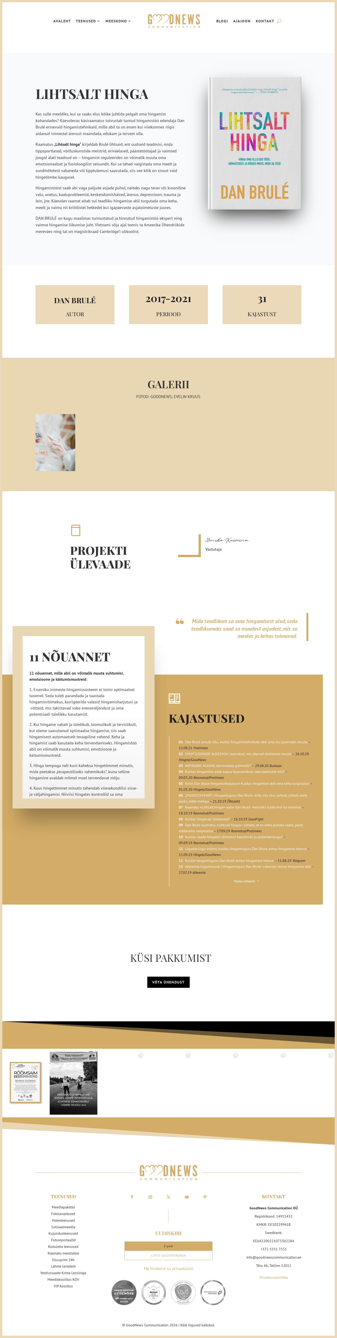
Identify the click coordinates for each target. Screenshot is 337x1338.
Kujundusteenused (63, 1233)
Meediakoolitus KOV (63, 1279)
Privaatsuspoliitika (273, 1277)
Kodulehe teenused (63, 1246)
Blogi (222, 21)
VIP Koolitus (63, 1286)
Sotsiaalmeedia (63, 1227)
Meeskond (116, 21)
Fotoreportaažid (63, 1240)
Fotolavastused (63, 1213)
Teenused (86, 21)
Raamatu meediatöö (63, 1253)
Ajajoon (242, 21)
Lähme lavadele (63, 1266)
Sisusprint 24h (63, 1259)
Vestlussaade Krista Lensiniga (63, 1272)
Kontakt (265, 21)
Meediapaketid (63, 1207)
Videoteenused (63, 1220)
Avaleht (62, 21)
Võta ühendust (168, 982)
